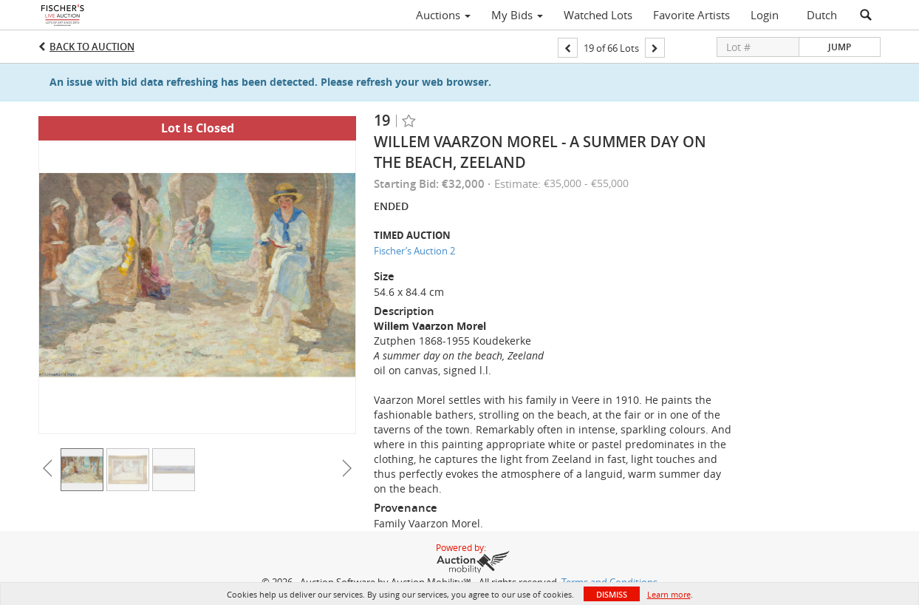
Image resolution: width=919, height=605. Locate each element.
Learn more (669, 594)
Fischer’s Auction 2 (414, 250)
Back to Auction (91, 46)
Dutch (822, 14)
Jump (839, 47)
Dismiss (611, 594)
